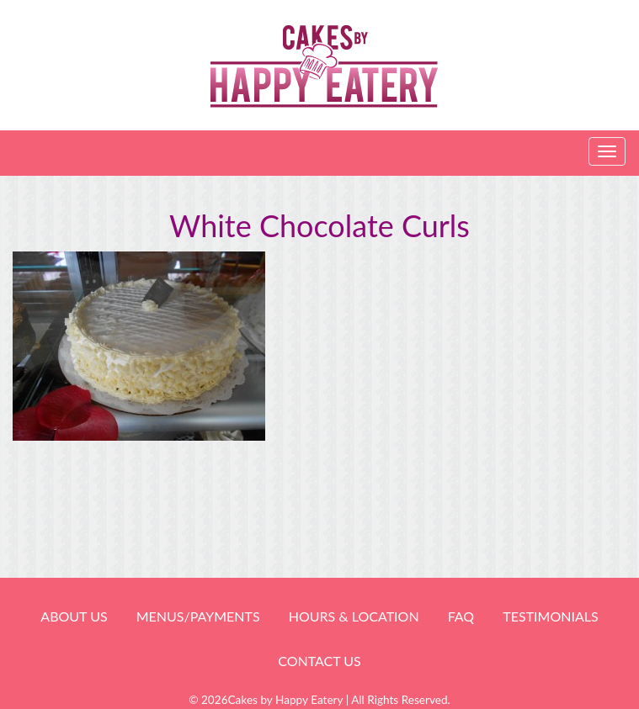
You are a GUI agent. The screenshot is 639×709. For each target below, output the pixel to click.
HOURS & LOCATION (354, 616)
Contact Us (319, 661)
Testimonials (550, 616)
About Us (73, 616)
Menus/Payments (198, 616)
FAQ (461, 616)
